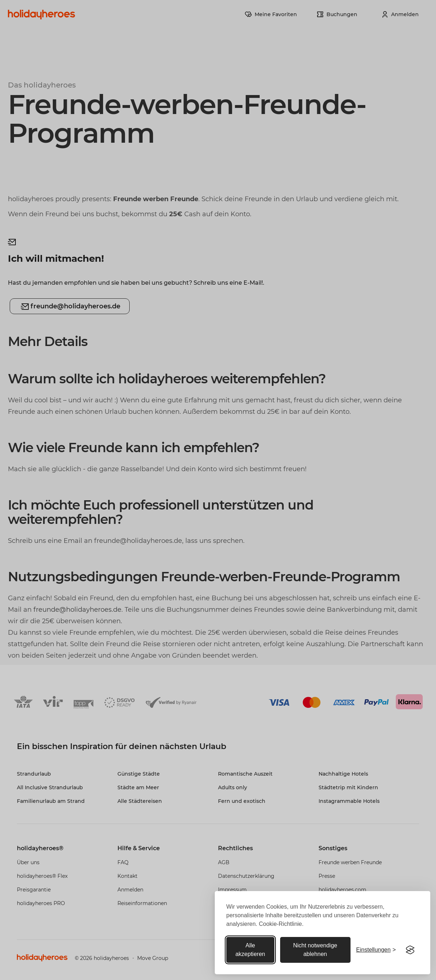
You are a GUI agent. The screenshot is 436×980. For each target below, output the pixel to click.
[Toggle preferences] (376, 950)
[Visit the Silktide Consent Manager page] (410, 949)
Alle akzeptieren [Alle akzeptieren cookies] (250, 949)
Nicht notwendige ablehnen (315, 949)
